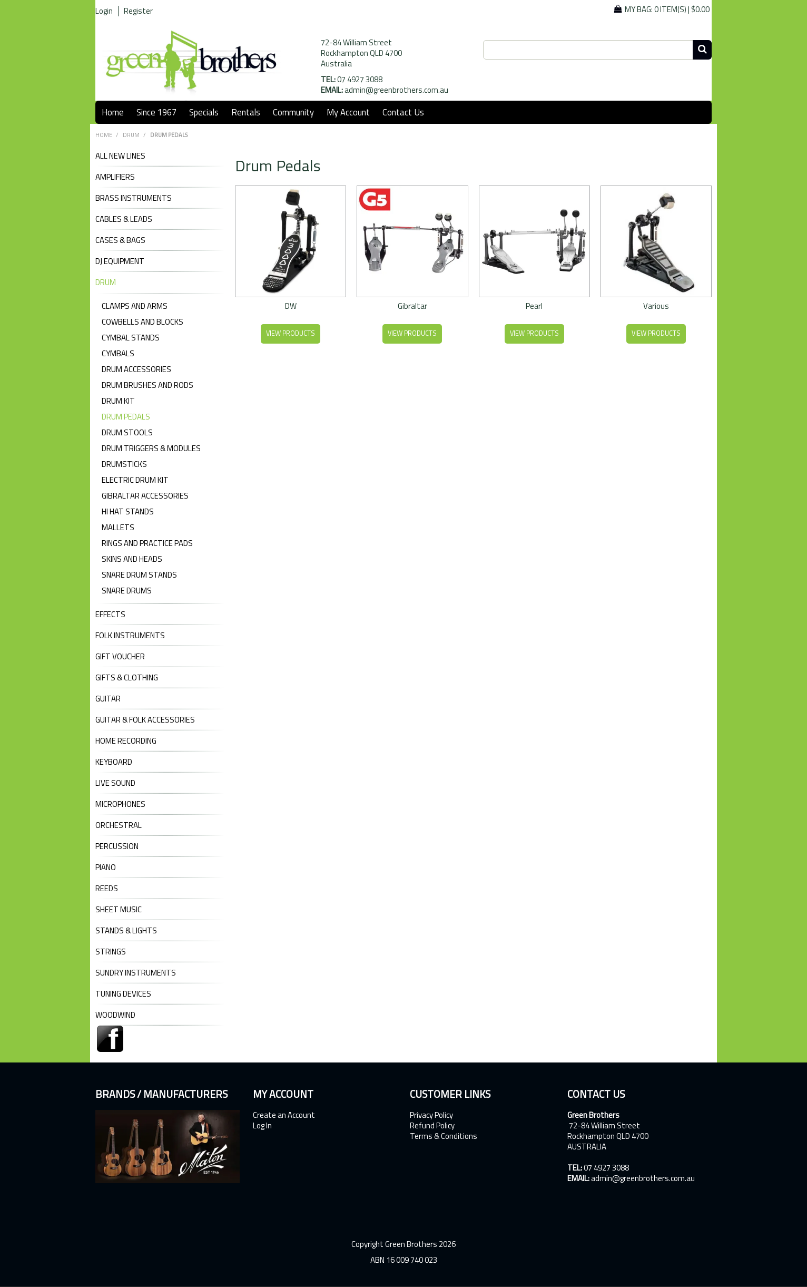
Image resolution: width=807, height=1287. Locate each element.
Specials (204, 112)
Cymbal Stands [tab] (131, 337)
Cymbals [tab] (118, 353)
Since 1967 (156, 112)
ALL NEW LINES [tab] (120, 156)
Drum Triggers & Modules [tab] (151, 448)
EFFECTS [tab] (110, 614)
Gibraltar (412, 306)
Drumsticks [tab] (124, 464)
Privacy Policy (431, 1115)
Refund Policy (432, 1125)
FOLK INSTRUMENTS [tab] (130, 635)
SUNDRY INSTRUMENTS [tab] (135, 973)
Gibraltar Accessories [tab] (145, 496)
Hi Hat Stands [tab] (128, 511)
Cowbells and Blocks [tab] (142, 322)
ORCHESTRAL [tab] (118, 825)
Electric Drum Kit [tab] (135, 480)
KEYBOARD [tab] (113, 762)
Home (113, 112)
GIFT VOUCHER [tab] (120, 656)
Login (104, 11)
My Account (348, 112)
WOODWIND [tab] (115, 1015)
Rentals (245, 112)
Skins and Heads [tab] (132, 559)
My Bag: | (667, 9)
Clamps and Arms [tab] (135, 306)
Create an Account (284, 1115)
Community (293, 112)
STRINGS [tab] (110, 952)
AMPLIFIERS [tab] (115, 177)
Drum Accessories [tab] (136, 369)
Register (138, 11)
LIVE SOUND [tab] (115, 783)
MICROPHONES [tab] (120, 804)
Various (656, 306)
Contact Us (403, 112)
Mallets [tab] (118, 527)
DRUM (131, 135)
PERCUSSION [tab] (117, 846)
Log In (262, 1125)
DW (291, 306)
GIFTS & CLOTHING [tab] (126, 677)
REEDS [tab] (106, 888)
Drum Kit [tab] (118, 401)
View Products (290, 333)
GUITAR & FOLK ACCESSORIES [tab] (145, 720)
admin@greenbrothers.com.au (396, 90)
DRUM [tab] (105, 282)
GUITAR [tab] (108, 699)
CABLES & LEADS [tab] (123, 219)
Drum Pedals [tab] (126, 417)
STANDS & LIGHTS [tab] (126, 930)
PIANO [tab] (105, 867)
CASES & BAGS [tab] (120, 240)
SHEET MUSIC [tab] (118, 909)
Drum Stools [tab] (127, 432)
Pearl (534, 306)
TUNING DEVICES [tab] (123, 994)
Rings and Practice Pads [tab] (147, 543)
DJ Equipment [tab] (119, 261)
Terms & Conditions (443, 1136)
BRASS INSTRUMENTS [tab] (133, 198)
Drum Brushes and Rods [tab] (147, 385)
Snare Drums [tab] (127, 590)
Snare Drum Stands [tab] (139, 575)
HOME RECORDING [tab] (125, 741)
